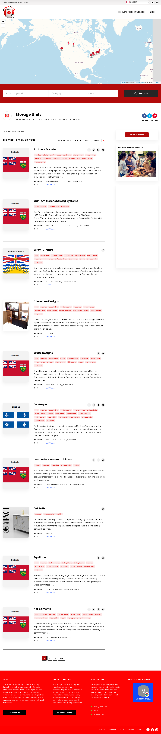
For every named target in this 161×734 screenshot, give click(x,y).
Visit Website (50, 184)
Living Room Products (58, 119)
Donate (102, 730)
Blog (152, 12)
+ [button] (3, 21)
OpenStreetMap (140, 82)
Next (62, 658)
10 (68, 140)
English (131, 2)
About (121, 730)
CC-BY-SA (157, 82)
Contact (112, 730)
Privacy (131, 730)
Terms (140, 730)
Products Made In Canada (132, 12)
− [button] (3, 25)
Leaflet (124, 82)
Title (87, 140)
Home (27, 119)
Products (36, 119)
